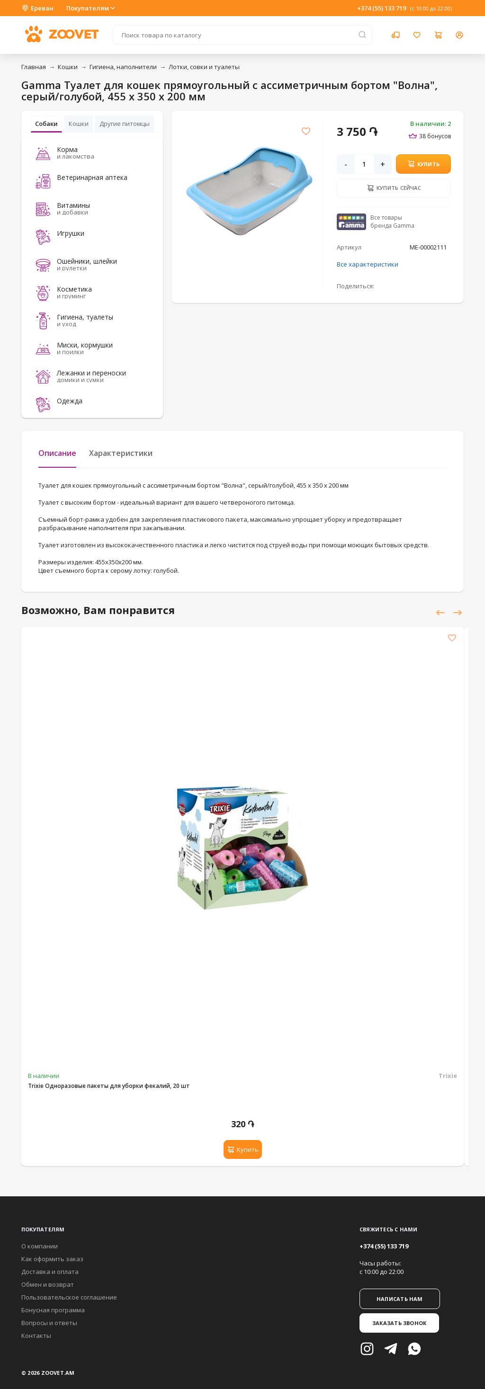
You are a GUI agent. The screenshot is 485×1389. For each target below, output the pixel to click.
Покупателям (91, 8)
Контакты (36, 1335)
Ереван (37, 8)
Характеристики (121, 453)
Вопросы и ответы (49, 1322)
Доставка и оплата (50, 1271)
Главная (33, 66)
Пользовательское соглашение (69, 1297)
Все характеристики (367, 264)
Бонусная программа (53, 1310)
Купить (423, 164)
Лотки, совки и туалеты (204, 66)
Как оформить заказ (52, 1259)
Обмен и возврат (47, 1284)
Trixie (448, 1075)
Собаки (46, 123)
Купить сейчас (394, 188)
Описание (57, 453)
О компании (39, 1246)
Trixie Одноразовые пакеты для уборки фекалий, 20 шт (109, 1086)
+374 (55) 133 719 (381, 8)
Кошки (68, 66)
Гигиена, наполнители (123, 66)
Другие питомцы (124, 123)
